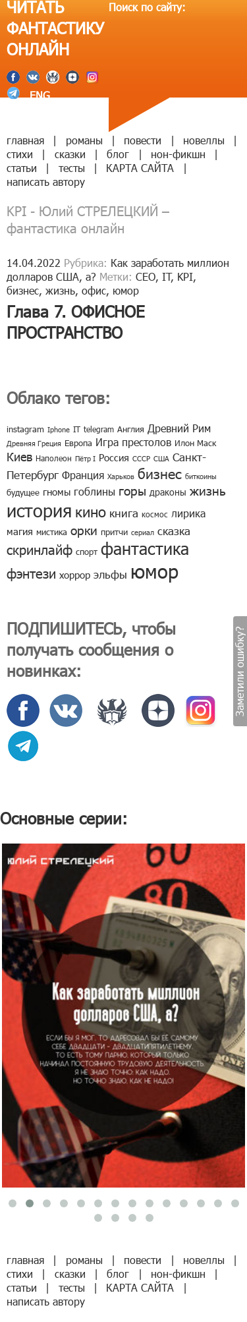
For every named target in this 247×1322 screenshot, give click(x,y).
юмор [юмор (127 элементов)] (154, 571)
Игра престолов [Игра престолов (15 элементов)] (133, 442)
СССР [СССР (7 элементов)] (141, 458)
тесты (72, 168)
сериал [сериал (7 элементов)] (142, 532)
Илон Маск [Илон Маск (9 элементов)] (195, 443)
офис (94, 290)
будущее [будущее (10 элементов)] (23, 492)
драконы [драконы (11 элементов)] (168, 492)
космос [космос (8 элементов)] (155, 514)
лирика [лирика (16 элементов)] (188, 513)
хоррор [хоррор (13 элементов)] (74, 574)
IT (166, 276)
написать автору (46, 181)
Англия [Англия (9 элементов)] (130, 429)
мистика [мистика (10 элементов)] (51, 532)
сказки (70, 154)
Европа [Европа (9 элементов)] (78, 443)
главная (25, 140)
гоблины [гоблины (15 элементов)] (94, 491)
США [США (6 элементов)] (161, 458)
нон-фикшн (178, 154)
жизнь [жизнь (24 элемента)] (208, 490)
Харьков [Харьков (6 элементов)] (120, 476)
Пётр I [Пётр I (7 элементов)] (85, 458)
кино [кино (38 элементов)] (90, 511)
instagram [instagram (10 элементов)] (25, 429)
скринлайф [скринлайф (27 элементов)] (39, 549)
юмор (126, 290)
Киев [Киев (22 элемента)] (19, 456)
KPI (185, 276)
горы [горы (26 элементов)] (132, 490)
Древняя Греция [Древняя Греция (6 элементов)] (34, 443)
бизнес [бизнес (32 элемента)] (160, 473)
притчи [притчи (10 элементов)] (114, 532)
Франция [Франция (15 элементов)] (83, 475)
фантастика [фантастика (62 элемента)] (145, 548)
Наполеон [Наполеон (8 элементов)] (54, 458)
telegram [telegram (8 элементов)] (99, 429)
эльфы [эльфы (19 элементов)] (110, 574)
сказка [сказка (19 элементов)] (173, 530)
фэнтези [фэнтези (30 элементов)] (31, 572)
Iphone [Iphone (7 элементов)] (58, 429)
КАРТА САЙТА (140, 168)
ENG (38, 95)
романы (84, 140)
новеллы (204, 140)
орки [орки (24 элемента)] (83, 529)
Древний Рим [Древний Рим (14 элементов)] (179, 428)
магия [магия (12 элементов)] (20, 531)
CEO (145, 276)
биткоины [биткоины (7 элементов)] (201, 476)
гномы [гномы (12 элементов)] (56, 491)
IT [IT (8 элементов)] (76, 429)
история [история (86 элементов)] (39, 509)
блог (118, 154)
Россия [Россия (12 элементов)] (114, 457)
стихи (20, 154)
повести (142, 140)
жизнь (60, 290)
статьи (22, 168)
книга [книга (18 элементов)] (123, 512)
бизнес (23, 290)
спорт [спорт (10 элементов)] (86, 551)
